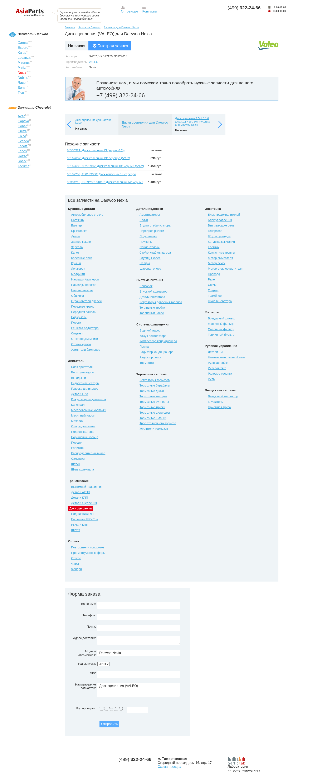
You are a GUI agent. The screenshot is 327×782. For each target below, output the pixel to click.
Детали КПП (79, 497)
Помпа (144, 346)
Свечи (212, 285)
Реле (211, 279)
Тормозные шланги (153, 418)
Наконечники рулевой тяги (226, 357)
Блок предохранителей (224, 214)
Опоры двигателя (83, 426)
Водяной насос (150, 330)
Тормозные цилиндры (155, 412)
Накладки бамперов (85, 279)
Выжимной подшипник (86, 486)
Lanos (22, 151)
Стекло (76, 558)
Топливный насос (152, 313)
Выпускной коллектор (223, 396)
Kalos (22, 52)
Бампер (76, 225)
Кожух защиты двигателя (88, 399)
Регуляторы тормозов (155, 380)
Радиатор (77, 447)
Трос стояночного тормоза (158, 423)
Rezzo (22, 156)
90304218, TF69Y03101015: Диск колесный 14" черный (105, 182)
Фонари (76, 569)
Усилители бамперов (85, 349)
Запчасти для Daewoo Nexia (121, 27)
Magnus (24, 62)
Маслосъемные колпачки (88, 410)
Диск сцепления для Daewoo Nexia (93, 121)
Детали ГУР (216, 352)
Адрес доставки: (84, 638)
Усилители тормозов (154, 428)
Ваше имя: (88, 604)
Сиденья (77, 333)
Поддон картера (82, 431)
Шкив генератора (220, 301)
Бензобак (146, 286)
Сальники (78, 458)
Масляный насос (82, 415)
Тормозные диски (152, 391)
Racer (22, 82)
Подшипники (148, 236)
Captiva (23, 121)
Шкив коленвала (82, 469)
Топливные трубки (152, 307)
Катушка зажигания (221, 241)
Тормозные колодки (153, 396)
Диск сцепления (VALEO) (138, 690)
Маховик (77, 421)
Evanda (23, 141)
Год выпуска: (87, 663)
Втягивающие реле (221, 225)
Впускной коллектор (153, 291)
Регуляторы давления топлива (161, 302)
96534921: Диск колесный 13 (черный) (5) (96, 150)
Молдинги (78, 274)
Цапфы (145, 263)
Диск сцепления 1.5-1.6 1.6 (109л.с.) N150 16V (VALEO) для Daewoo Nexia (192, 121)
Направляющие (82, 290)
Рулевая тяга (217, 368)
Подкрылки (79, 317)
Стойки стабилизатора (155, 252)
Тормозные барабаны (155, 385)
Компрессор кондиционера (158, 341)
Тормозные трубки (152, 407)
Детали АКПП (80, 492)
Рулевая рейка (218, 362)
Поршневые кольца (84, 437)
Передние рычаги (152, 231)
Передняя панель (83, 312)
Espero (23, 47)
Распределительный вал (88, 453)
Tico (21, 92)
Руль (211, 379)
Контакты (149, 11)
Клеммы (213, 247)
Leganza (24, 57)
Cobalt (22, 126)
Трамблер (215, 295)
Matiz (22, 67)
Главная (70, 27)
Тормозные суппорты (154, 401)
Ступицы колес (150, 258)
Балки (144, 220)
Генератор (215, 231)
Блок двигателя (82, 367)
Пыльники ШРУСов (84, 519)
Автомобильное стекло (87, 214)
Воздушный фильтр (221, 318)
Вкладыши (78, 377)
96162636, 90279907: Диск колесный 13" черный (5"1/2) (105, 166)
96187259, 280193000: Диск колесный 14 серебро (101, 174)
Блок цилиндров (82, 372)
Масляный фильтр (221, 323)
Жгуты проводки (219, 236)
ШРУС (75, 530)
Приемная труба (219, 407)
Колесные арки (81, 258)
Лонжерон (78, 268)
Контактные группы (221, 252)
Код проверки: (86, 708)
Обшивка (77, 295)
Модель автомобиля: (87, 653)
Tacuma (23, 166)
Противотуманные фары (88, 552)
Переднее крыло (82, 306)
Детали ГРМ (79, 394)
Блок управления (220, 220)
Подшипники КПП (83, 513)
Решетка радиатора (85, 328)
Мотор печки (216, 263)
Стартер (213, 290)
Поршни (76, 442)
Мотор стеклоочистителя (225, 268)
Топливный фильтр (221, 334)
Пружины (146, 241)
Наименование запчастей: (85, 686)
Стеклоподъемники (84, 338)
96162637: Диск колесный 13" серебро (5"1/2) (98, 158)
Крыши (76, 263)
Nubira (23, 77)
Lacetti (23, 146)
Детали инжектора (152, 297)
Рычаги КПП (79, 524)
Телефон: (89, 615)
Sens (21, 87)
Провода (214, 274)
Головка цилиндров (84, 388)
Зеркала (77, 247)
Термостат (147, 362)
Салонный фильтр (221, 329)
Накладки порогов (83, 285)
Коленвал (77, 404)
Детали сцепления (84, 503)
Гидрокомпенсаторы (85, 383)
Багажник (77, 220)
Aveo (21, 116)
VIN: (93, 673)
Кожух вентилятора (153, 336)
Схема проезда (169, 766)
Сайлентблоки (150, 247)
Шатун (75, 464)
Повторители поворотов (87, 547)
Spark (22, 161)
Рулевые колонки (220, 373)
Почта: (91, 626)
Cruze (22, 131)
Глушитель (215, 401)
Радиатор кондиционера (157, 352)
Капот (75, 252)
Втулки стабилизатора (155, 225)
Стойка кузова (81, 344)
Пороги (76, 322)
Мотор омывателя (220, 258)
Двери (75, 236)
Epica (22, 136)
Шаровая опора (150, 268)
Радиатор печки (150, 357)
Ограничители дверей (86, 301)
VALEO (93, 62)
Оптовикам (129, 11)
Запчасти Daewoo (89, 27)
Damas (23, 42)
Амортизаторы (150, 214)
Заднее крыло (81, 241)
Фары (75, 563)
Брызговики (79, 231)
